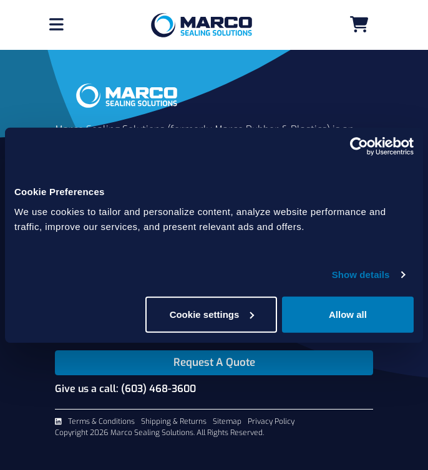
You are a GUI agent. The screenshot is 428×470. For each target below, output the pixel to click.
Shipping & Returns (174, 421)
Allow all (348, 314)
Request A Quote (214, 362)
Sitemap (227, 421)
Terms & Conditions (101, 421)
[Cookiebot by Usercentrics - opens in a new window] (359, 146)
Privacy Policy (271, 421)
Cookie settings (212, 314)
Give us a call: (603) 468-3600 (125, 388)
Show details (361, 274)
